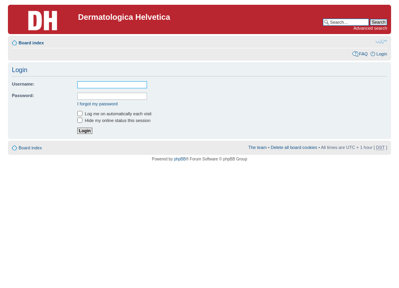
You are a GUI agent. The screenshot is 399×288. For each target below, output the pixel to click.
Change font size (381, 41)
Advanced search (370, 28)
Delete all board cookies (294, 147)
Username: (23, 84)
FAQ (363, 53)
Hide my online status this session (114, 120)
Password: (23, 95)
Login (381, 53)
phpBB (180, 159)
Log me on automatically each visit (114, 113)
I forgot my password (97, 103)
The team (257, 147)
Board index (31, 42)
